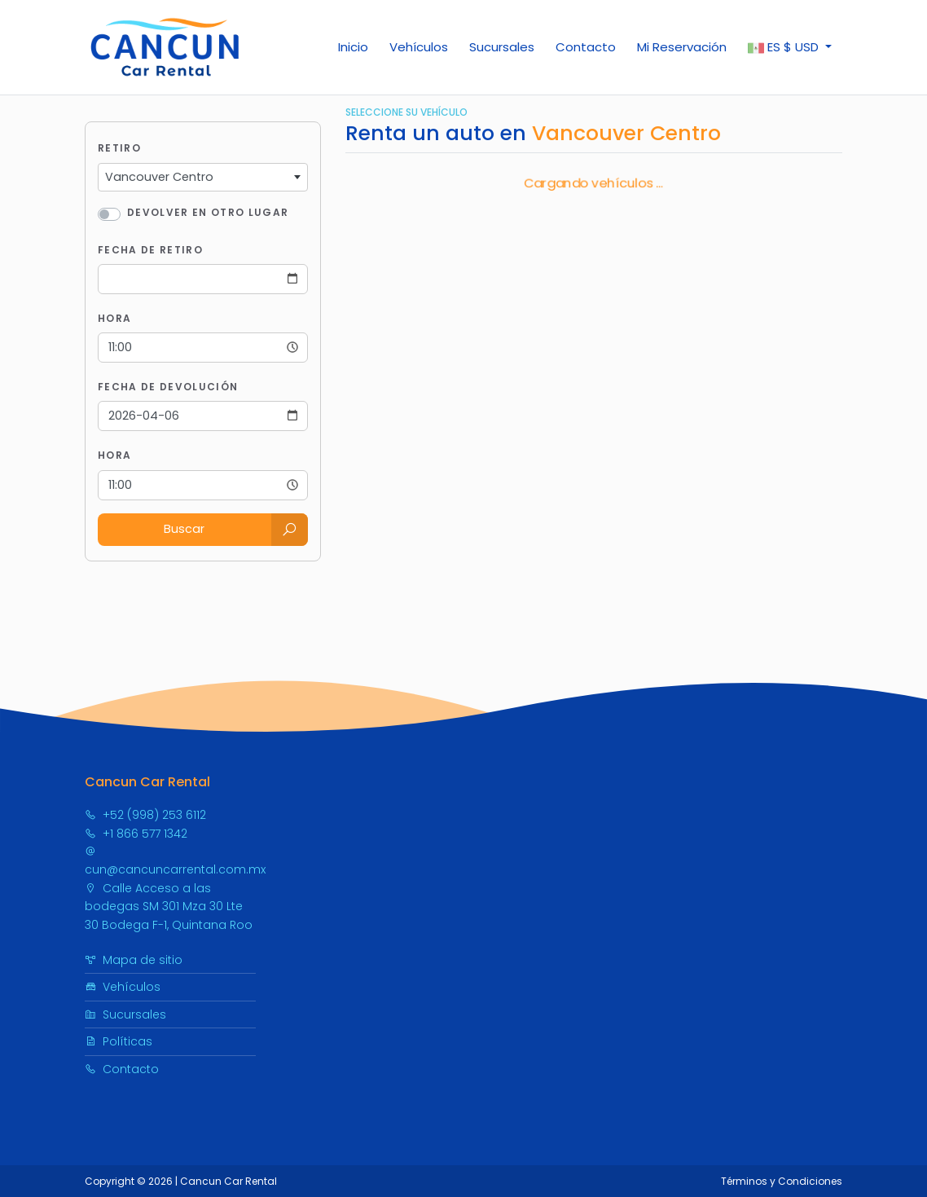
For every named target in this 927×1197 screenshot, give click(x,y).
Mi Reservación (682, 46)
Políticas (118, 1041)
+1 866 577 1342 (136, 833)
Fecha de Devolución (168, 387)
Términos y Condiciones (781, 1181)
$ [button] (785, 47)
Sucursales (501, 46)
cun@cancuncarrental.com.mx (175, 862)
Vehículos (418, 46)
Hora (114, 318)
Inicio (353, 46)
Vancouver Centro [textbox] (159, 177)
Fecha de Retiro (150, 250)
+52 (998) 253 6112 (145, 815)
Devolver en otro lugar (207, 212)
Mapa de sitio (133, 960)
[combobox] (203, 177)
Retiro (119, 148)
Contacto (586, 46)
